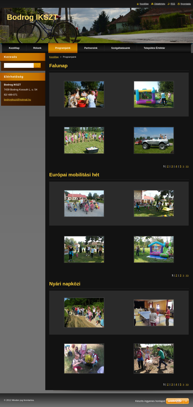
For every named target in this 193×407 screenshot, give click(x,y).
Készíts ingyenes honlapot (150, 401)
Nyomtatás (186, 4)
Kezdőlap (54, 57)
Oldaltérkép (159, 4)
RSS (173, 4)
